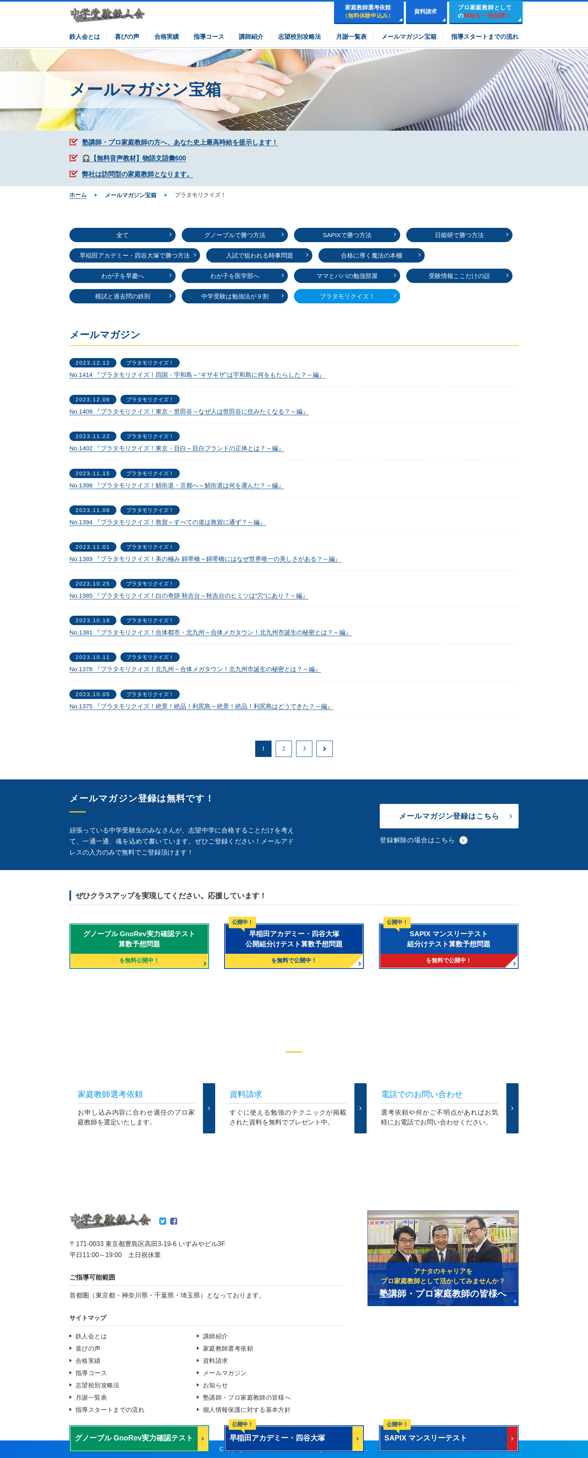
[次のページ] (324, 749)
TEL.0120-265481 (252, 1148)
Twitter (162, 1221)
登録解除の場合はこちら (417, 840)
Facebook (173, 1221)
